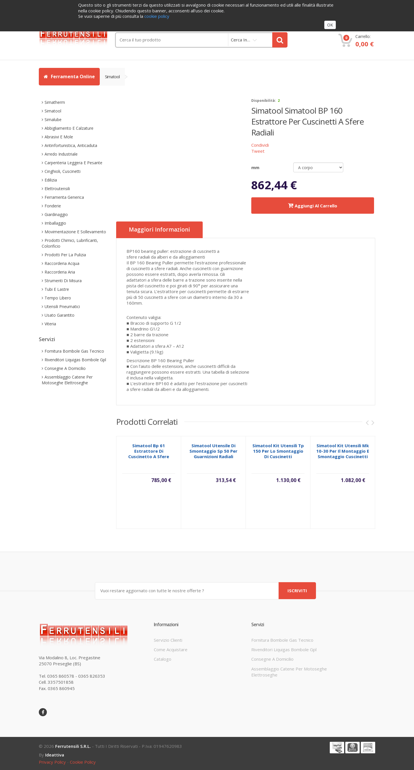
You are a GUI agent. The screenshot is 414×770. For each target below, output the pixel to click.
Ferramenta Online (69, 76)
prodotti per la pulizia (65, 254)
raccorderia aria (60, 272)
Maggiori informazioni (159, 230)
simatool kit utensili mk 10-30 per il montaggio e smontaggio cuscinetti (342, 455)
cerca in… (240, 40)
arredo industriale (61, 154)
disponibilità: (263, 100)
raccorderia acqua (62, 263)
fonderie (53, 206)
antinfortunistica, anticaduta (71, 145)
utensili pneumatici (62, 306)
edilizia (51, 180)
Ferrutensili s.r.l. (73, 746)
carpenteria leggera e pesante (73, 162)
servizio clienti (168, 640)
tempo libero (58, 298)
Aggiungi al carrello (312, 205)
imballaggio (55, 223)
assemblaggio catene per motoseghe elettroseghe (67, 379)
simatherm (55, 102)
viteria (50, 323)
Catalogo (162, 659)
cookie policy (83, 762)
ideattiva (54, 755)
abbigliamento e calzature (69, 128)
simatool (112, 76)
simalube (53, 119)
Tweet (257, 151)
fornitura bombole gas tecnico (74, 351)
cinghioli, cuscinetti (62, 171)
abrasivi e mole (59, 137)
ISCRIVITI (297, 590)
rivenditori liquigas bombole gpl (75, 359)
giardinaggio (56, 214)
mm (255, 167)
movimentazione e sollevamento (75, 231)
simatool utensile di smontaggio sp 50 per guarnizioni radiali (213, 455)
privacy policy (52, 762)
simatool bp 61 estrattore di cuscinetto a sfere (148, 455)
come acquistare (170, 649)
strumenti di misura (63, 280)
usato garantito (59, 315)
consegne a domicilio (65, 368)
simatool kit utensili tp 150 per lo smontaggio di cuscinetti (278, 455)
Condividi (260, 145)
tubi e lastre (57, 289)
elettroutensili (57, 188)
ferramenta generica (64, 197)
